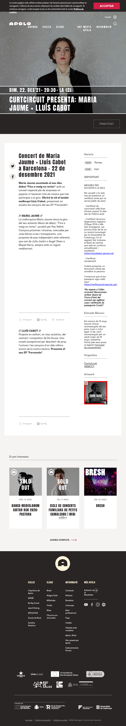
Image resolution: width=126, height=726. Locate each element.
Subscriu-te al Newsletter (89, 592)
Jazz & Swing (33, 608)
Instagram (27, 320)
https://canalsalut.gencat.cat (99, 253)
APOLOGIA (33, 613)
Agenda (33, 27)
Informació (104, 27)
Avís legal (28, 720)
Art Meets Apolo (84, 28)
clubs (60, 27)
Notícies (68, 595)
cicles (47, 27)
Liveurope (69, 605)
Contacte (69, 590)
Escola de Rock (34, 618)
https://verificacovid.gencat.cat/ (100, 284)
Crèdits (68, 623)
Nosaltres (69, 600)
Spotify (44, 320)
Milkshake (51, 600)
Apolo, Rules (70, 635)
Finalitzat (106, 123)
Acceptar (107, 6)
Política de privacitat (43, 720)
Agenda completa (63, 540)
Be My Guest (33, 603)
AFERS (31, 598)
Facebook (60, 320)
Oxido (49, 605)
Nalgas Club (52, 595)
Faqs (67, 618)
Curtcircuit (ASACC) (90, 365)
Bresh (49, 590)
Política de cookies (60, 720)
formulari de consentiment (94, 346)
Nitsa (49, 610)
